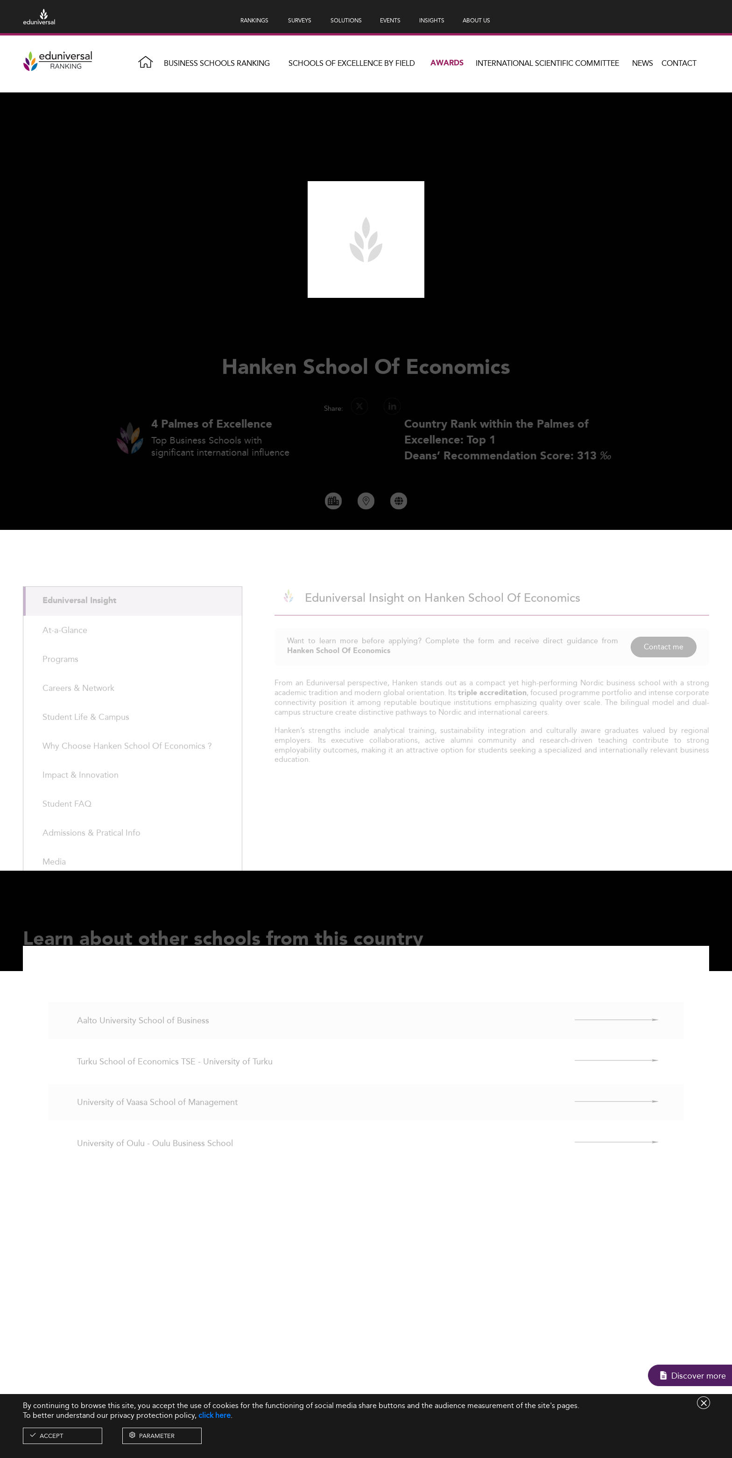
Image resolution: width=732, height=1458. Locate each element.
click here (214, 1415)
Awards (447, 63)
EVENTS (390, 20)
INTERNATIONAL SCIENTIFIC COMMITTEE (547, 63)
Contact (679, 63)
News (642, 63)
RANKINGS (254, 20)
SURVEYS (299, 20)
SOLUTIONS (346, 20)
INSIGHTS (431, 20)
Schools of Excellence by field (352, 63)
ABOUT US (476, 20)
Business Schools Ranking (217, 63)
